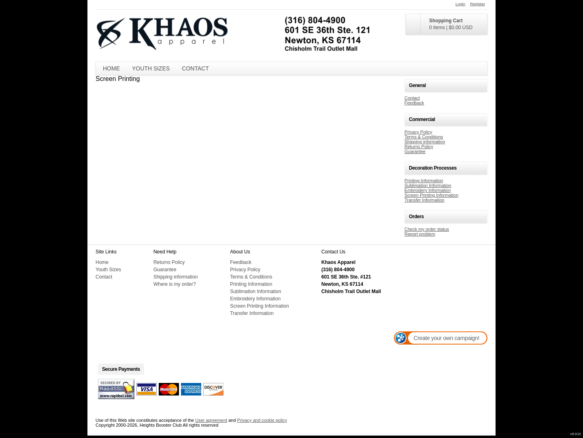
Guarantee (415, 151)
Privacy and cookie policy (262, 420)
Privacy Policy (418, 132)
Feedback (414, 102)
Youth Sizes (151, 68)
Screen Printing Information (431, 195)
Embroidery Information (427, 190)
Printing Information (423, 180)
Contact (195, 68)
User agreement (211, 420)
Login (460, 4)
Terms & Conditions (423, 136)
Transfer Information (424, 200)
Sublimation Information (427, 185)
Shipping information (424, 141)
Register (477, 4)
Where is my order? (174, 284)
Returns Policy (418, 146)
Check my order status (426, 229)
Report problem (419, 234)
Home (111, 68)
